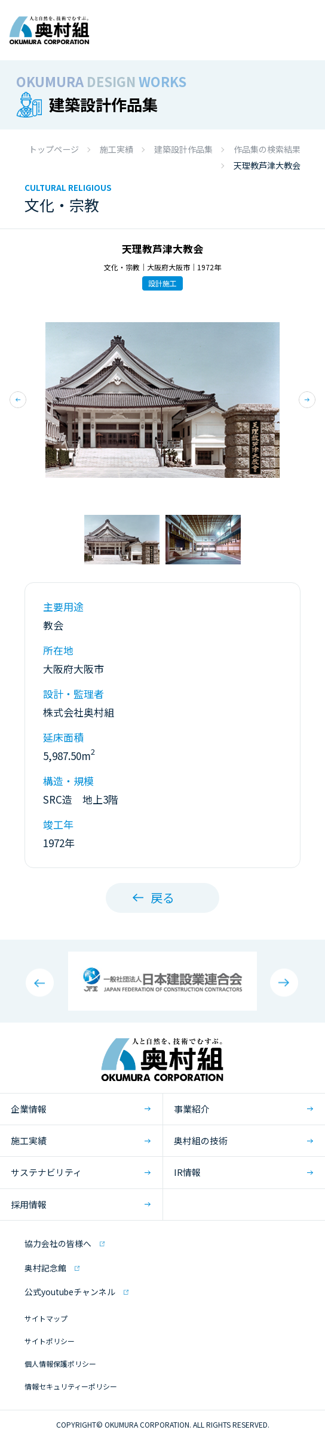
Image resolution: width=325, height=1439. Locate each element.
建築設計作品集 (183, 149)
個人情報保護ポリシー (60, 1363)
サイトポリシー (49, 1341)
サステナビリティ (46, 1172)
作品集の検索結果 (267, 149)
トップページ (54, 149)
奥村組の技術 (201, 1140)
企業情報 (29, 1109)
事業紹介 (192, 1109)
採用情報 (29, 1204)
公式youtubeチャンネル (69, 1292)
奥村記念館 (45, 1268)
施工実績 (116, 149)
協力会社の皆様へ (57, 1243)
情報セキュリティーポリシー (70, 1386)
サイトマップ (46, 1318)
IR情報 (187, 1172)
